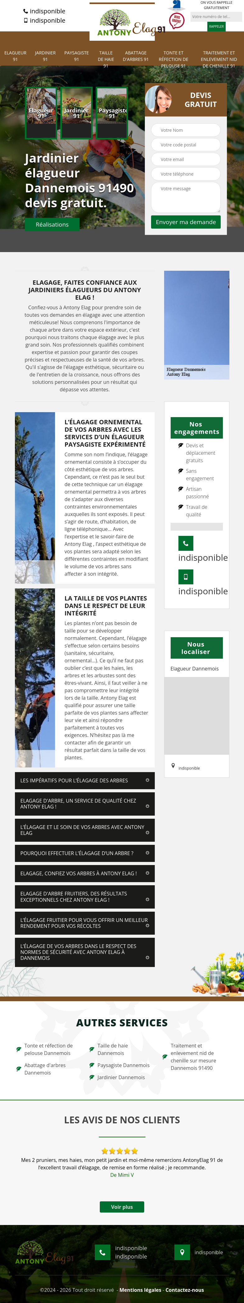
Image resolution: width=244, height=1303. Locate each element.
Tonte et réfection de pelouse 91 (173, 59)
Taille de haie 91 (106, 59)
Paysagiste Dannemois (120, 1065)
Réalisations (52, 224)
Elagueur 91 (15, 56)
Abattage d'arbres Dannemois (41, 1069)
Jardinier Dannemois (117, 1077)
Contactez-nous (184, 1290)
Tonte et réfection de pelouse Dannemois (44, 1049)
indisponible (44, 11)
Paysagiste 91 (76, 56)
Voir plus (122, 1207)
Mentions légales (140, 1290)
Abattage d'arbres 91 (136, 56)
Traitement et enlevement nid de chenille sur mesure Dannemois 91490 (189, 1056)
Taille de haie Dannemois (109, 1049)
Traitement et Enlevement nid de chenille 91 (219, 59)
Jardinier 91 (45, 56)
